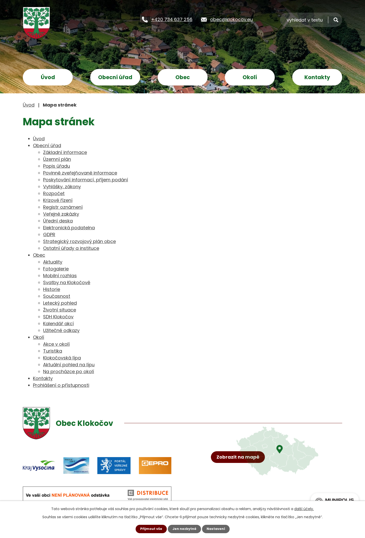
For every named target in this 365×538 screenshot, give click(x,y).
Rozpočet (54, 193)
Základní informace (65, 152)
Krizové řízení (57, 200)
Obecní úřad (115, 77)
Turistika (52, 351)
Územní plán (57, 159)
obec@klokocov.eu (231, 19)
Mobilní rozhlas (60, 275)
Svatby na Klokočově (66, 282)
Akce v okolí (56, 344)
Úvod (48, 77)
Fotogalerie (56, 269)
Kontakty (317, 77)
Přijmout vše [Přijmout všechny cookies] (149, 528)
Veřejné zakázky (61, 214)
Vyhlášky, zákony (62, 186)
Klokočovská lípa (62, 358)
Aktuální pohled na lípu (69, 364)
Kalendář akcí (58, 323)
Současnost (56, 296)
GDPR (49, 234)
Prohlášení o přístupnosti (61, 385)
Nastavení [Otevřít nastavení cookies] (218, 528)
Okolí (250, 77)
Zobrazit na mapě (240, 475)
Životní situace (59, 310)
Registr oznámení (63, 207)
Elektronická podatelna (69, 227)
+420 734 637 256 (171, 19)
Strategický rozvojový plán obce (79, 241)
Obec (182, 77)
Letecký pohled (60, 303)
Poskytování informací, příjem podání (85, 180)
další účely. (304, 508)
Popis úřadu (56, 166)
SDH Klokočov (58, 317)
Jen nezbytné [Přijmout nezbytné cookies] (184, 528)
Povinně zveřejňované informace (80, 173)
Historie (51, 289)
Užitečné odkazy (61, 330)
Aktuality (52, 262)
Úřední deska (58, 221)
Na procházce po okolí (68, 371)
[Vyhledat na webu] (311, 19)
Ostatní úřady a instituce (71, 248)
